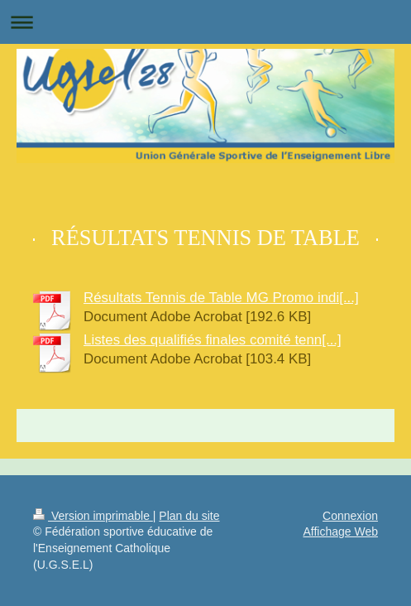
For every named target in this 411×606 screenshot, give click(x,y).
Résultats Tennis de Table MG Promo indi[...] (221, 297)
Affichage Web (340, 531)
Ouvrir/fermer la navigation (205, 22)
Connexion (350, 515)
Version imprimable (93, 515)
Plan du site (189, 515)
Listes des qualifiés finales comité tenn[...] (213, 340)
